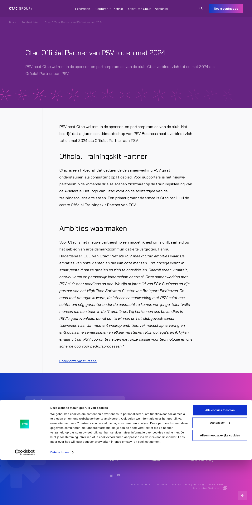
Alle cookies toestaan (220, 455)
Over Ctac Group (139, 9)
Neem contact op (226, 8)
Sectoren (101, 9)
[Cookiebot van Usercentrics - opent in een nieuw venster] (25, 497)
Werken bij (161, 9)
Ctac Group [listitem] (201, 439)
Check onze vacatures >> (81, 360)
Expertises (82, 9)
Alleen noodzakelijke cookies (220, 480)
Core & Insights (159, 438)
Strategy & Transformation (126, 438)
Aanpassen (220, 467)
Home (12, 22)
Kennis (118, 9)
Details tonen (59, 497)
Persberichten (30, 22)
